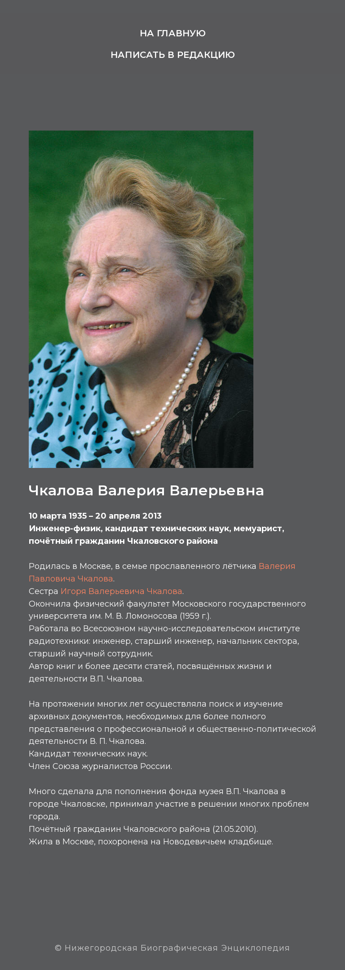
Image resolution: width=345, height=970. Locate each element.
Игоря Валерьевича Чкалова (121, 591)
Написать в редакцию (173, 54)
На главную (173, 33)
